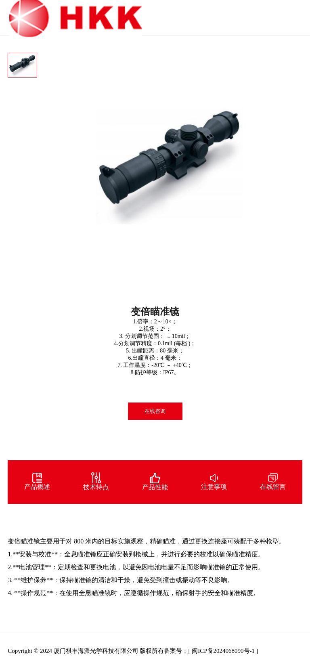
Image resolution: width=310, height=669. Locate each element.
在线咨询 (155, 411)
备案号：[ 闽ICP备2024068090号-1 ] (211, 651)
